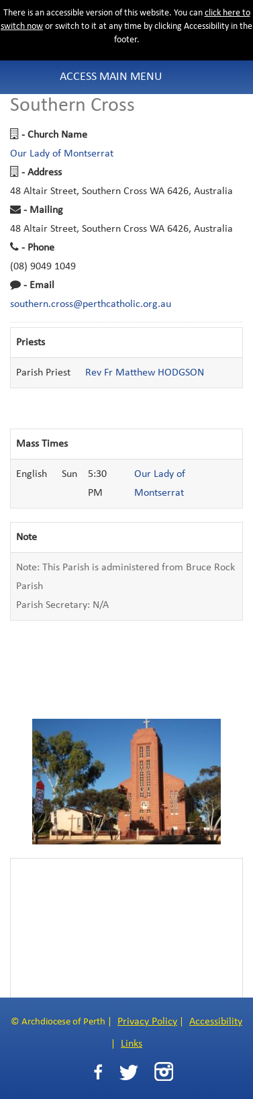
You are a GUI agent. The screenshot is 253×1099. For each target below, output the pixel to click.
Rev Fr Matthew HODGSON (144, 372)
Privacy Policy (147, 1021)
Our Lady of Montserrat (61, 153)
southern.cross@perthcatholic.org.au (90, 304)
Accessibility (215, 1021)
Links (131, 1044)
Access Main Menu (111, 77)
